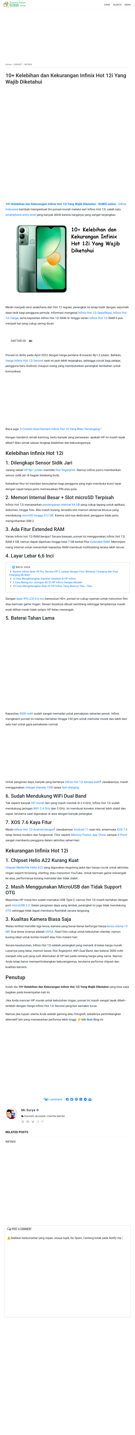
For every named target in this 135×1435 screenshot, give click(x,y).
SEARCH (117, 4)
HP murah (37, 803)
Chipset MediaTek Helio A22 (24, 867)
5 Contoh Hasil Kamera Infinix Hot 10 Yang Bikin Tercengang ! (60, 429)
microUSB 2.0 (21, 905)
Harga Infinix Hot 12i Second (24, 360)
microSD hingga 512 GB (37, 515)
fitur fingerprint (65, 469)
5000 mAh (26, 713)
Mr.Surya (28, 1110)
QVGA (49, 931)
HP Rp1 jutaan (33, 469)
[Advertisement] (67, 34)
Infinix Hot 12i (98, 318)
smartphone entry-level (20, 214)
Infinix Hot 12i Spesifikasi (95, 312)
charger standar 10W (39, 787)
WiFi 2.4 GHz (41, 808)
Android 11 (81, 829)
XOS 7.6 (122, 829)
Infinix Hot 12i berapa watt (82, 782)
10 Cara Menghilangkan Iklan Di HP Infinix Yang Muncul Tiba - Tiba (52, 586)
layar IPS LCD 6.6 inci (30, 598)
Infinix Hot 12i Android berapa (34, 829)
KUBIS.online (107, 203)
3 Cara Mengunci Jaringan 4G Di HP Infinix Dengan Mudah (47, 582)
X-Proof (122, 834)
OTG (8, 910)
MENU (127, 4)
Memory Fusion (81, 834)
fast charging (70, 787)
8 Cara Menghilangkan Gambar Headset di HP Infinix (44, 578)
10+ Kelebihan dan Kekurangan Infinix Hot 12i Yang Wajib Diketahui (65, 78)
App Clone (98, 834)
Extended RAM (100, 541)
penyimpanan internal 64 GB (61, 504)
